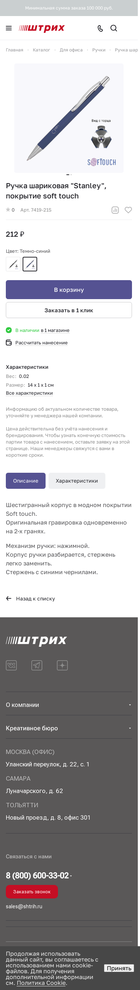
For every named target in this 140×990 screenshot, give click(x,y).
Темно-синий (30, 264)
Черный (13, 264)
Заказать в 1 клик (68, 310)
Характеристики (77, 480)
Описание (25, 480)
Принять (119, 968)
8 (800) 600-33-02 (37, 875)
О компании (22, 704)
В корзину (69, 289)
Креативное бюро (32, 728)
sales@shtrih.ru (24, 906)
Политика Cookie (41, 982)
